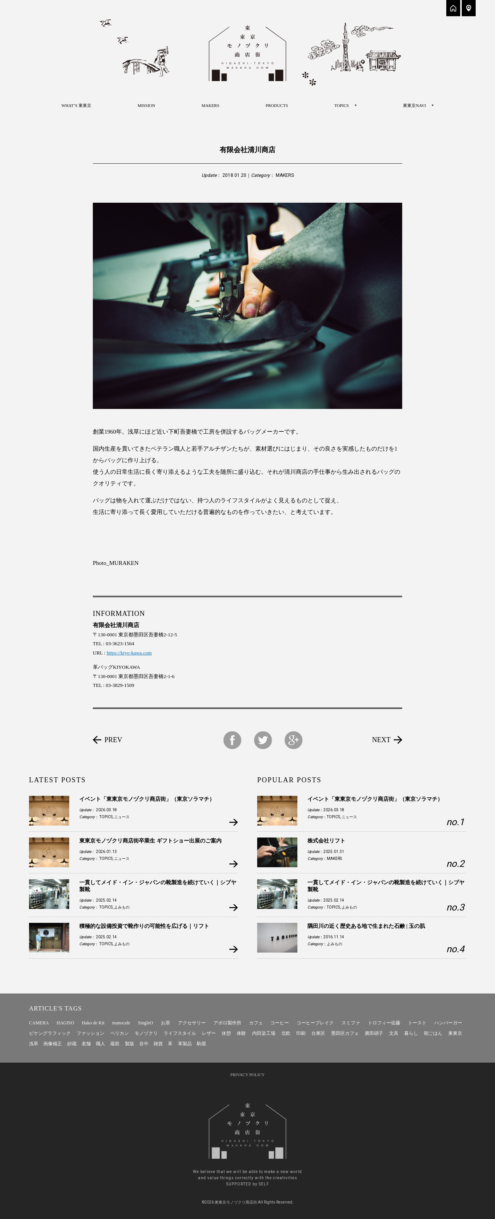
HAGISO (65, 1023)
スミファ (350, 1023)
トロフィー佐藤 (384, 1023)
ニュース (122, 817)
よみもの (122, 907)
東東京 (455, 1033)
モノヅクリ (146, 1033)
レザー (209, 1033)
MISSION (146, 105)
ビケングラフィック (50, 1033)
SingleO (145, 1023)
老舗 (86, 1043)
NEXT (381, 740)
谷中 (143, 1043)
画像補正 (52, 1043)
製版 (129, 1043)
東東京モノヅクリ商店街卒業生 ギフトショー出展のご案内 (150, 841)
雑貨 (158, 1043)
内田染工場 (263, 1033)
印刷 (301, 1033)
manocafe (121, 1023)
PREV (113, 740)
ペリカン (119, 1033)
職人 (100, 1043)
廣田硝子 (374, 1033)
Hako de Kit (93, 1023)
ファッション (90, 1033)
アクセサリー (192, 1023)
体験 (241, 1033)
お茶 (165, 1023)
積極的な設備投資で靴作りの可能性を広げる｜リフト (144, 926)
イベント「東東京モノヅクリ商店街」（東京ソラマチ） (147, 799)
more (233, 822)
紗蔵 (72, 1043)
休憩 (226, 1033)
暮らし (411, 1033)
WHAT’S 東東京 (76, 105)
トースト (417, 1023)
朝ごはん (433, 1033)
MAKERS (210, 105)
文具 (393, 1033)
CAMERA (39, 1023)
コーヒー (279, 1023)
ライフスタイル (180, 1033)
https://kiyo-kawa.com (129, 653)
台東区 (318, 1033)
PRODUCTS (277, 105)
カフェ (256, 1023)
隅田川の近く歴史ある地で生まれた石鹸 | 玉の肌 (366, 926)
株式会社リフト (326, 841)
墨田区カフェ (345, 1033)
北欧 (285, 1033)
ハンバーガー (448, 1023)
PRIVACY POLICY (247, 1074)
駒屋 (201, 1043)
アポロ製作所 (227, 1023)
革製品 (185, 1043)
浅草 (33, 1043)
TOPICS (106, 817)
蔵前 (114, 1043)
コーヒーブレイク (315, 1023)
